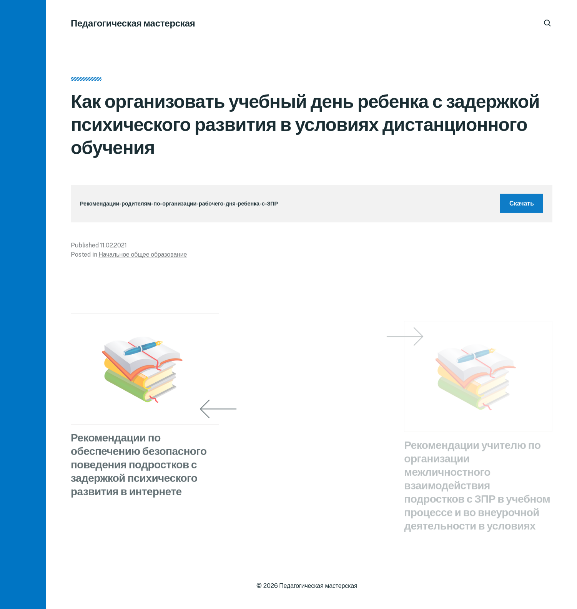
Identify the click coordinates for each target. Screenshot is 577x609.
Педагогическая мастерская (133, 23)
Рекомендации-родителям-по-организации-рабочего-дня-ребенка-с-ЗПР (179, 205)
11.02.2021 (113, 247)
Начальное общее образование (142, 257)
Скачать (521, 205)
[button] (23, 304)
